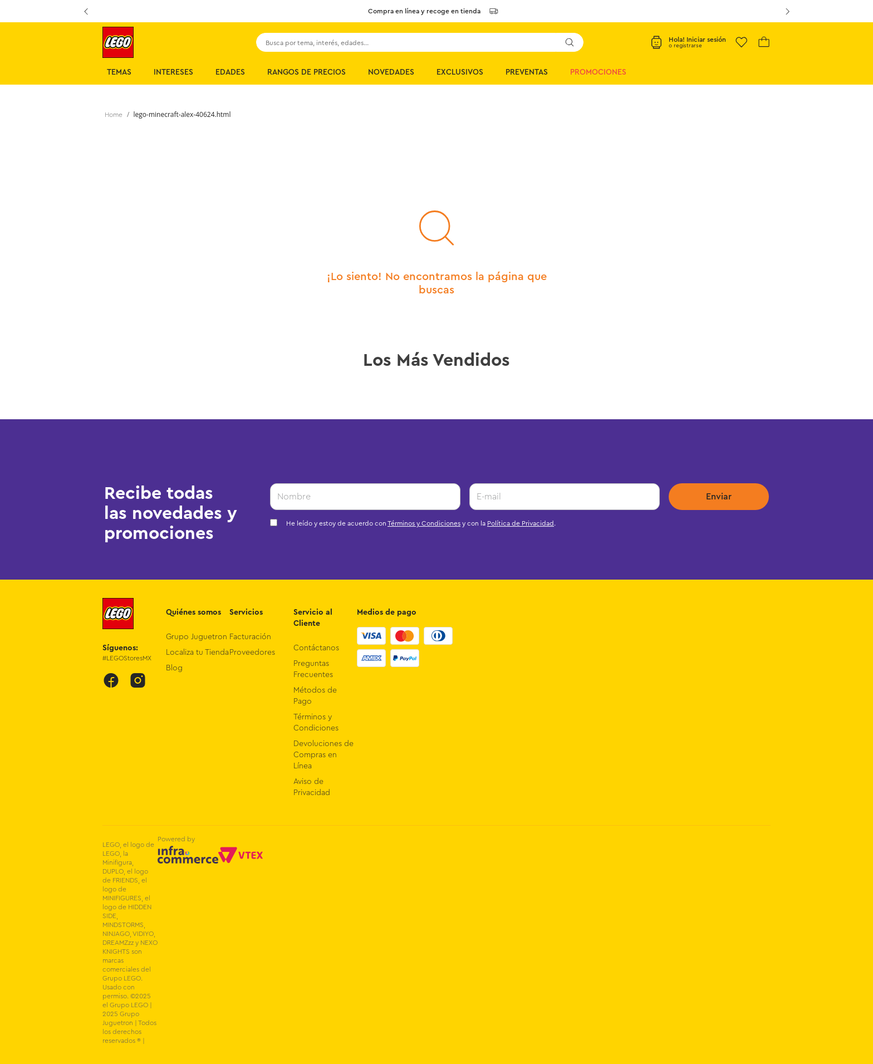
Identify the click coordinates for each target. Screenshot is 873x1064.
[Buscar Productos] (569, 42)
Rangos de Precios (306, 72)
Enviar (719, 496)
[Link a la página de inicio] (113, 114)
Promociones (598, 72)
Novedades (391, 72)
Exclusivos (459, 72)
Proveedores (252, 652)
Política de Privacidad (520, 523)
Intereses (173, 72)
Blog (174, 668)
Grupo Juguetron (196, 637)
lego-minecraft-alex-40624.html (182, 114)
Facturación (250, 637)
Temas (119, 72)
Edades (230, 72)
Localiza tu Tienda (197, 652)
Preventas (527, 72)
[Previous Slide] (85, 11)
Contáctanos (316, 648)
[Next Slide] (787, 11)
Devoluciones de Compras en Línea (323, 755)
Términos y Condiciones (424, 523)
